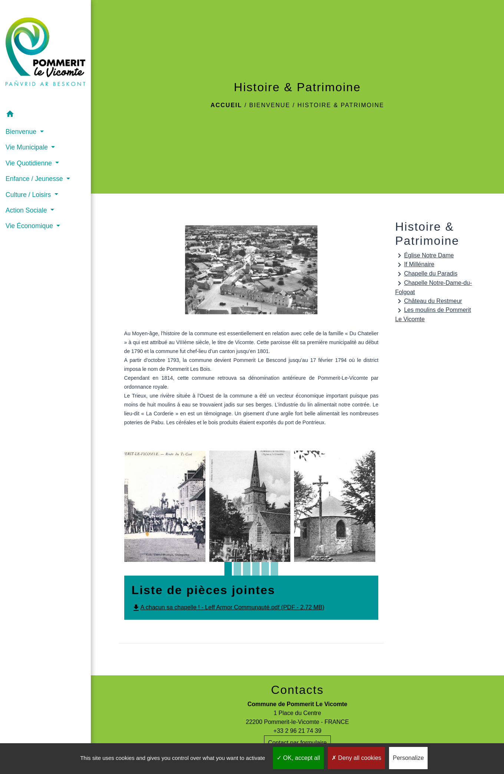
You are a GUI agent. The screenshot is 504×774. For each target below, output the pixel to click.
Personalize (408, 758)
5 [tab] (265, 571)
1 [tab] (228, 571)
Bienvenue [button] (22, 131)
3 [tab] (246, 571)
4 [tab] (256, 571)
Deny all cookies (356, 758)
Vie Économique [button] (30, 226)
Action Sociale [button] (27, 210)
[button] (45, 115)
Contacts (297, 689)
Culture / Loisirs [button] (29, 194)
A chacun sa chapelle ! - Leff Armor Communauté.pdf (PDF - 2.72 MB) (228, 607)
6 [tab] (274, 571)
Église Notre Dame (424, 255)
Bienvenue (269, 105)
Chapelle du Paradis (426, 274)
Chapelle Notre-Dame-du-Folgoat (433, 287)
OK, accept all (298, 758)
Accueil (226, 105)
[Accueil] (45, 53)
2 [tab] (237, 571)
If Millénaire (414, 264)
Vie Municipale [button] (28, 147)
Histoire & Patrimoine (340, 105)
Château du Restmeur (428, 301)
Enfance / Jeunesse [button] (35, 178)
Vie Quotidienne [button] (30, 163)
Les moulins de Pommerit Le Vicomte (433, 314)
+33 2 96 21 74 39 (297, 731)
